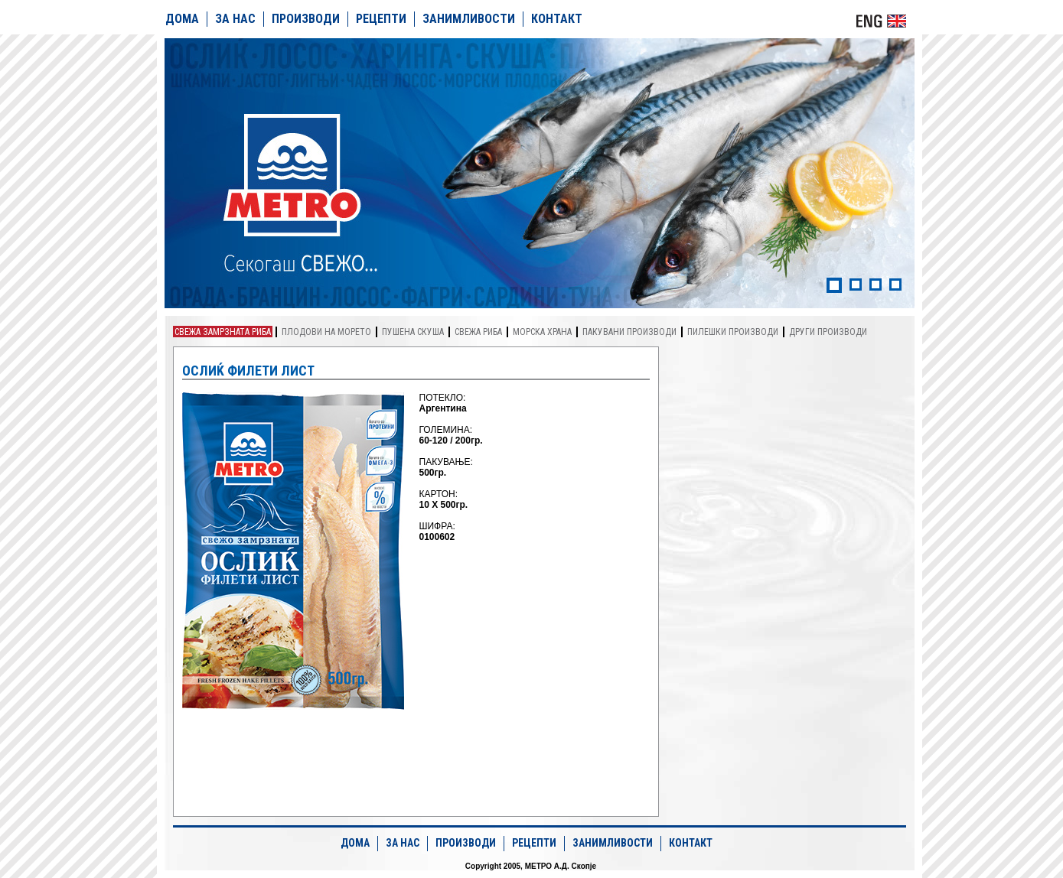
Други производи (828, 332)
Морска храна (542, 332)
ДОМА (182, 18)
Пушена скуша (413, 332)
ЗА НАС (235, 18)
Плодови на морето (326, 332)
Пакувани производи (629, 332)
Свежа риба (478, 332)
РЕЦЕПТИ (381, 18)
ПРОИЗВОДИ (306, 18)
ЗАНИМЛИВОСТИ (468, 18)
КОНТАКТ (556, 18)
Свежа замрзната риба (222, 332)
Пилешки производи (732, 332)
